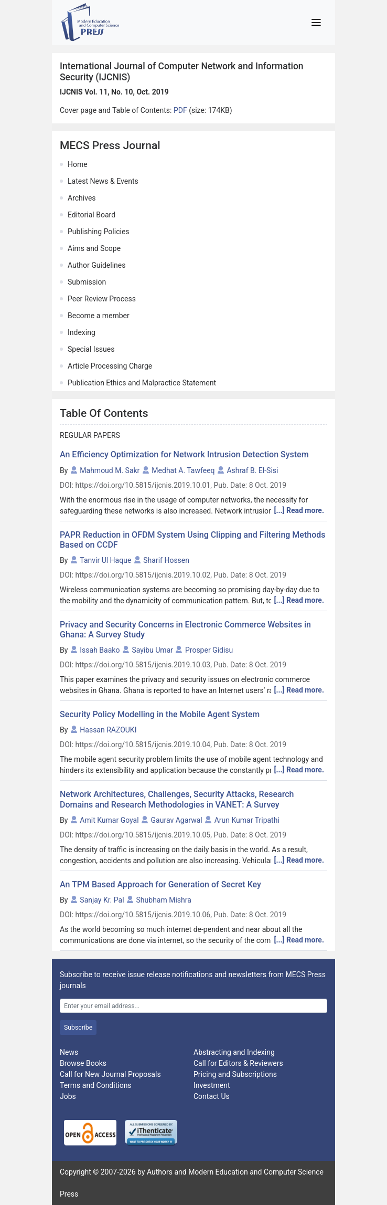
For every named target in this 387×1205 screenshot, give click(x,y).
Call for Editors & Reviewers (238, 1063)
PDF (181, 110)
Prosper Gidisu (209, 650)
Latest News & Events (103, 181)
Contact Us (212, 1096)
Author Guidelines (96, 265)
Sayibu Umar (152, 650)
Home (78, 164)
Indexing (81, 332)
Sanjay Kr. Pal (102, 900)
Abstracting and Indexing (234, 1052)
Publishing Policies (99, 231)
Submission (87, 282)
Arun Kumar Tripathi (247, 820)
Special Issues (91, 349)
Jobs (68, 1096)
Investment (212, 1085)
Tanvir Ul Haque (105, 560)
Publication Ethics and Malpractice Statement (142, 383)
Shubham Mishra (163, 900)
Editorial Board (91, 215)
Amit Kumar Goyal (109, 820)
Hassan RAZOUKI (108, 730)
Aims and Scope (94, 248)
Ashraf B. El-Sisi (252, 470)
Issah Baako (100, 650)
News (69, 1052)
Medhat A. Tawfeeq (183, 470)
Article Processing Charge (110, 366)
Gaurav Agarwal (176, 820)
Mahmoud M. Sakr (109, 470)
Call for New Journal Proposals (110, 1074)
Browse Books (83, 1063)
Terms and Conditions (96, 1085)
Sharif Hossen (166, 560)
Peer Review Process (102, 299)
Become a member (99, 315)
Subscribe (78, 1027)
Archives (82, 198)
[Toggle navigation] (316, 22)
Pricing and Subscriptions (235, 1074)
